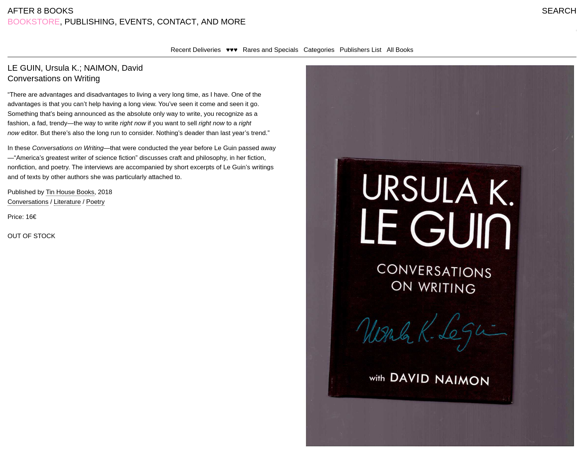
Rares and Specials (270, 49)
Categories (318, 49)
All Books (400, 49)
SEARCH (559, 10)
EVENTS (135, 21)
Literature (67, 201)
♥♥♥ (231, 49)
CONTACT (177, 21)
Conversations (28, 201)
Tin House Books (70, 192)
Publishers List (360, 49)
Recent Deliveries (196, 49)
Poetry (95, 201)
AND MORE (223, 21)
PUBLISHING (89, 21)
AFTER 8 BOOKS (40, 10)
